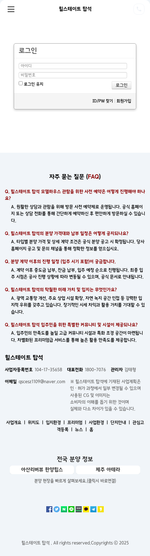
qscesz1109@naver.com (35, 381)
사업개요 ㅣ (16, 422)
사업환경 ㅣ (99, 422)
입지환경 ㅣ (56, 422)
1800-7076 (86, 369)
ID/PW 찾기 (102, 101)
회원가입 (124, 101)
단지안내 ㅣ (121, 422)
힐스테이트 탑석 (75, 9)
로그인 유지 (31, 83)
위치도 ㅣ (36, 422)
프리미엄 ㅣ (77, 422)
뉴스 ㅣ (81, 429)
